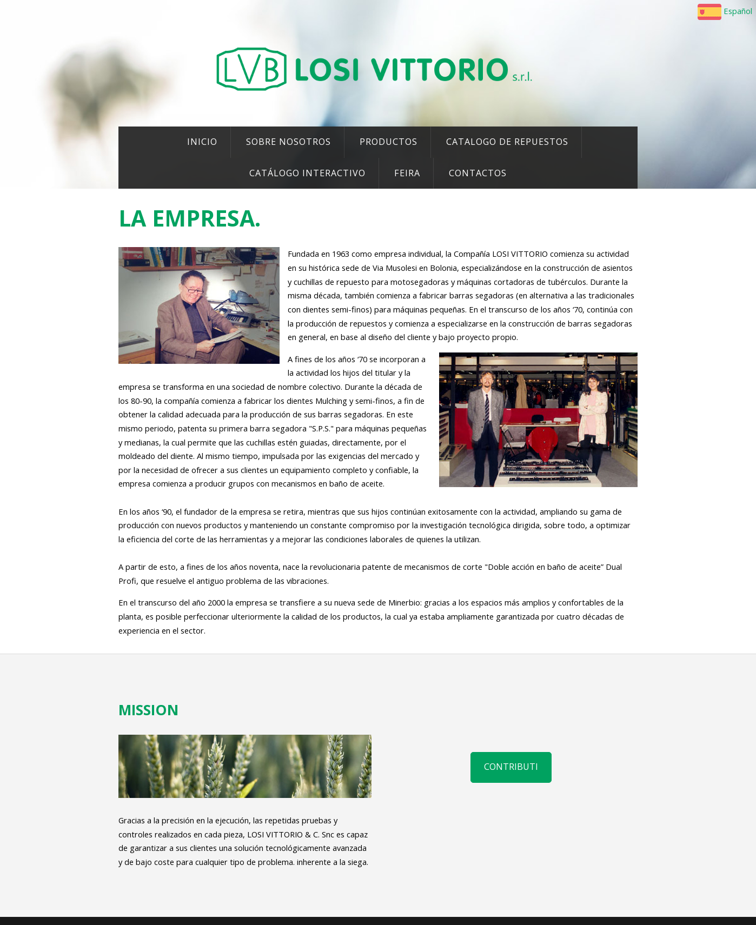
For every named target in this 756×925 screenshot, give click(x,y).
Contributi (511, 767)
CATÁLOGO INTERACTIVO (307, 173)
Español (725, 10)
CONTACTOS (478, 173)
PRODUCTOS (388, 142)
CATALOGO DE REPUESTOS (507, 142)
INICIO (202, 142)
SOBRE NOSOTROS (288, 142)
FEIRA (407, 173)
